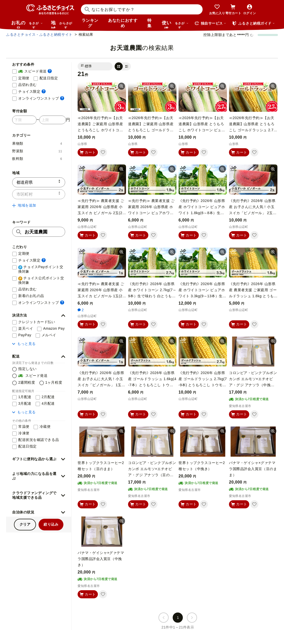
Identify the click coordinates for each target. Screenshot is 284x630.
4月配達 (48, 403)
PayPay (24, 335)
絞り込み (51, 524)
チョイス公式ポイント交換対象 (41, 280)
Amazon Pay (54, 328)
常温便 (23, 426)
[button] (38, 315)
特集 (149, 23)
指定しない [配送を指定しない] (27, 369)
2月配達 (48, 397)
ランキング (90, 23)
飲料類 (37, 159)
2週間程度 (26, 382)
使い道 (175, 24)
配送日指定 (49, 78)
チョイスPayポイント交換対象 (40, 269)
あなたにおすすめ (122, 23)
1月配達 (24, 397)
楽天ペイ (25, 328)
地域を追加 (24, 205)
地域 (62, 24)
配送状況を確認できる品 (38, 440)
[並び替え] (95, 66)
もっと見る (24, 344)
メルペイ (49, 335)
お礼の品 (27, 24)
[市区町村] (38, 194)
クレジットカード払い (36, 322)
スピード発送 (35, 71)
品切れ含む (27, 85)
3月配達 (24, 403)
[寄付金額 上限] (52, 120)
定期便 (23, 78)
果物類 (37, 143)
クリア (25, 524)
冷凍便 (23, 433)
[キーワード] (38, 232)
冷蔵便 (45, 426)
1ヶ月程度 (53, 382)
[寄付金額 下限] (24, 120)
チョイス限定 (32, 91)
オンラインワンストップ (41, 98)
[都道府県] (38, 182)
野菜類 (37, 151)
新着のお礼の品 (31, 296)
